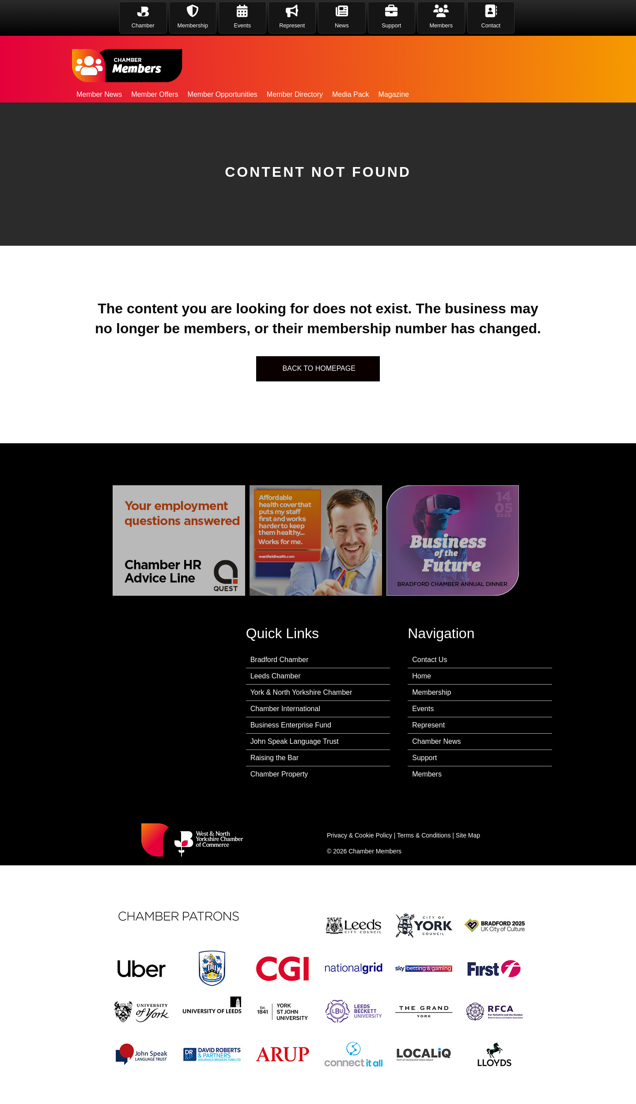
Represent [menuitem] (428, 725)
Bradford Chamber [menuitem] (279, 659)
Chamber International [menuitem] (285, 708)
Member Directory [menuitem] (295, 94)
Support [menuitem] (424, 757)
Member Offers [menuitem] (154, 94)
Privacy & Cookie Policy (359, 835)
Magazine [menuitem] (394, 94)
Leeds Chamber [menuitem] (275, 676)
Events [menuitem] (423, 708)
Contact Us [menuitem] (429, 659)
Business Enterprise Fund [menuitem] (290, 725)
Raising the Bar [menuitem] (274, 757)
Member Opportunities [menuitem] (222, 94)
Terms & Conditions (423, 835)
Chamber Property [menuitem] (279, 774)
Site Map (468, 835)
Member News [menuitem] (99, 94)
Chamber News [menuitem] (436, 741)
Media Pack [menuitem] (350, 94)
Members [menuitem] (427, 774)
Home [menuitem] (421, 676)
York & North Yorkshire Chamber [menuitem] (301, 692)
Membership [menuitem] (431, 692)
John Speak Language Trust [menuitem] (294, 741)
